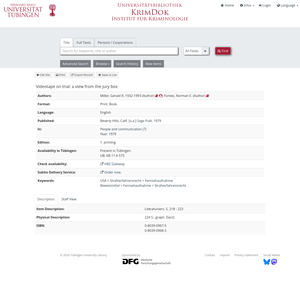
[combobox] (119, 51)
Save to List (107, 75)
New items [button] (153, 63)
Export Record (81, 75)
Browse (103, 63)
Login (265, 5)
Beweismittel (110, 185)
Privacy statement (246, 255)
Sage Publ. (145, 121)
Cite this (43, 75)
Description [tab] (46, 199)
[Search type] (196, 51)
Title (66, 42)
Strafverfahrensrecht (126, 180)
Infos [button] (247, 5)
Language (287, 5)
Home (227, 5)
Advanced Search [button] (76, 63)
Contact (210, 255)
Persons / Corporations (115, 42)
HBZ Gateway (112, 164)
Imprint (225, 255)
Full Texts (84, 42)
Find (223, 51)
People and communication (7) (123, 129)
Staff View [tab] (69, 199)
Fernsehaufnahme (159, 180)
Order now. (111, 172)
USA (103, 180)
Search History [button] (127, 63)
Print (60, 75)
